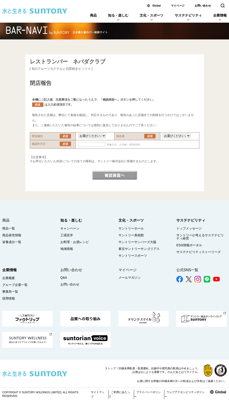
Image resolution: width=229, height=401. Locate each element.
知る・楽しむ (118, 15)
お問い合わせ (203, 5)
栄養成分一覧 (11, 242)
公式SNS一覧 (187, 270)
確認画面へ (114, 175)
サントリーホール (131, 228)
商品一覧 (8, 228)
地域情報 (66, 249)
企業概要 (8, 278)
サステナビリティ (188, 15)
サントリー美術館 (131, 235)
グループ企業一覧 (15, 285)
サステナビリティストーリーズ (198, 252)
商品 (93, 15)
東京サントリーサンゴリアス (139, 249)
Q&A (63, 277)
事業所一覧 (10, 291)
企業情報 (220, 15)
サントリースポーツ (132, 255)
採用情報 (8, 298)
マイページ (177, 5)
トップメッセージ (189, 228)
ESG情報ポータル (189, 245)
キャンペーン (69, 228)
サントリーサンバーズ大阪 (137, 242)
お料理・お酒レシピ (74, 242)
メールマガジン (129, 277)
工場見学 (66, 235)
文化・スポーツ (151, 15)
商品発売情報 (11, 235)
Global (156, 5)
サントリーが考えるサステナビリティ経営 (200, 236)
